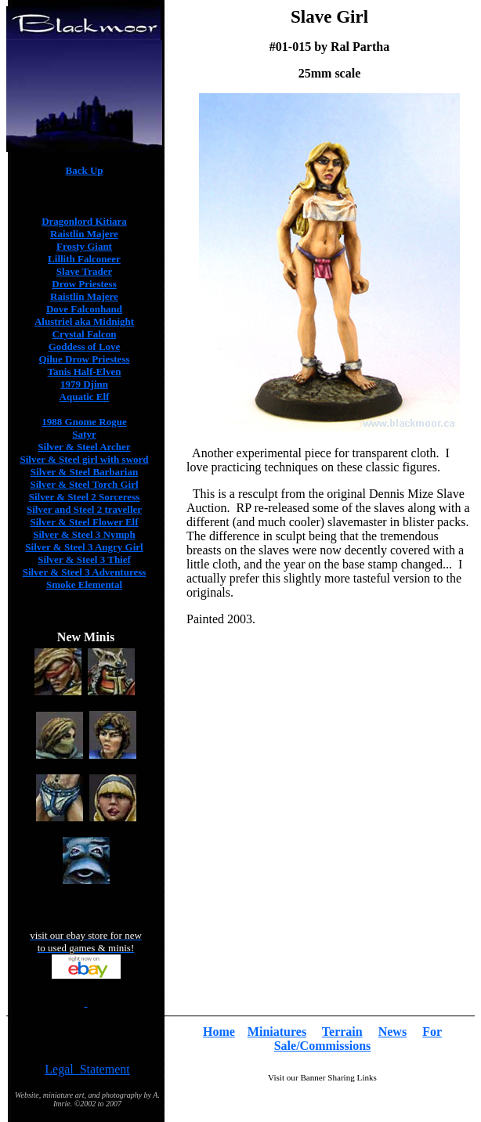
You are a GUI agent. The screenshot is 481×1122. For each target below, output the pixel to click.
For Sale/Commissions (358, 1038)
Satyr (84, 434)
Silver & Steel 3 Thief (84, 559)
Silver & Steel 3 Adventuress (84, 572)
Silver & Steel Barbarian (84, 472)
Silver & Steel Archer (84, 447)
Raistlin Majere (84, 234)
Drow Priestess (84, 284)
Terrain (342, 1031)
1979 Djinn (84, 384)
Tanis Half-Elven (84, 371)
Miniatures (277, 1031)
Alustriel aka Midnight (84, 321)
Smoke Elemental (84, 584)
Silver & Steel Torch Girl (84, 484)
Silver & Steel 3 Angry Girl (84, 547)
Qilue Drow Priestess (83, 359)
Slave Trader (84, 271)
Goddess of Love (85, 346)
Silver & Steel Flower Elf (84, 522)
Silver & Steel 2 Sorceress (84, 497)
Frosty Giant (84, 246)
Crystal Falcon (84, 334)
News (392, 1031)
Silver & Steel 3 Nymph (84, 534)
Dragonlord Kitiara (84, 221)
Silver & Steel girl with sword (84, 459)
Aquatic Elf (85, 396)
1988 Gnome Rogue (84, 422)
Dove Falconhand (84, 309)
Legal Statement (87, 1069)
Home (219, 1031)
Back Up (84, 170)
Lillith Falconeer (84, 259)
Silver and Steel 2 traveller (84, 509)
